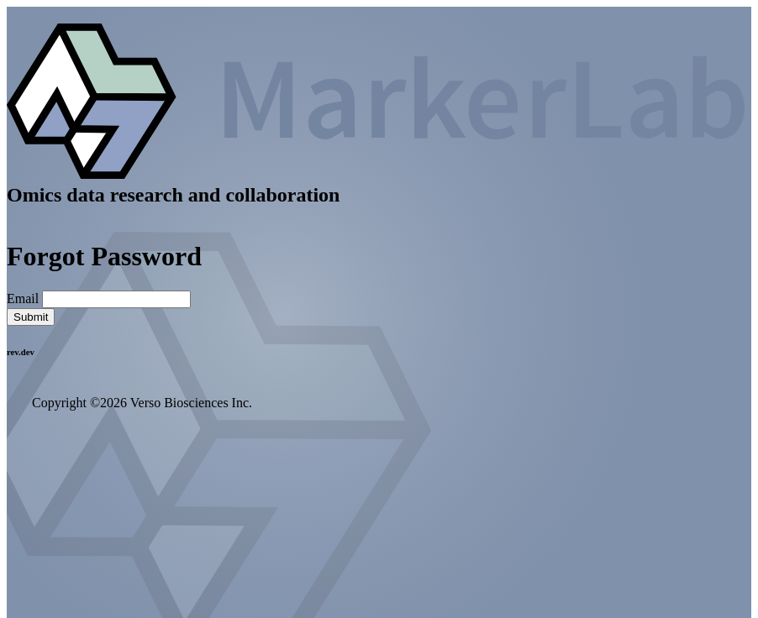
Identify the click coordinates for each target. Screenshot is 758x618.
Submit (30, 317)
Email (23, 298)
